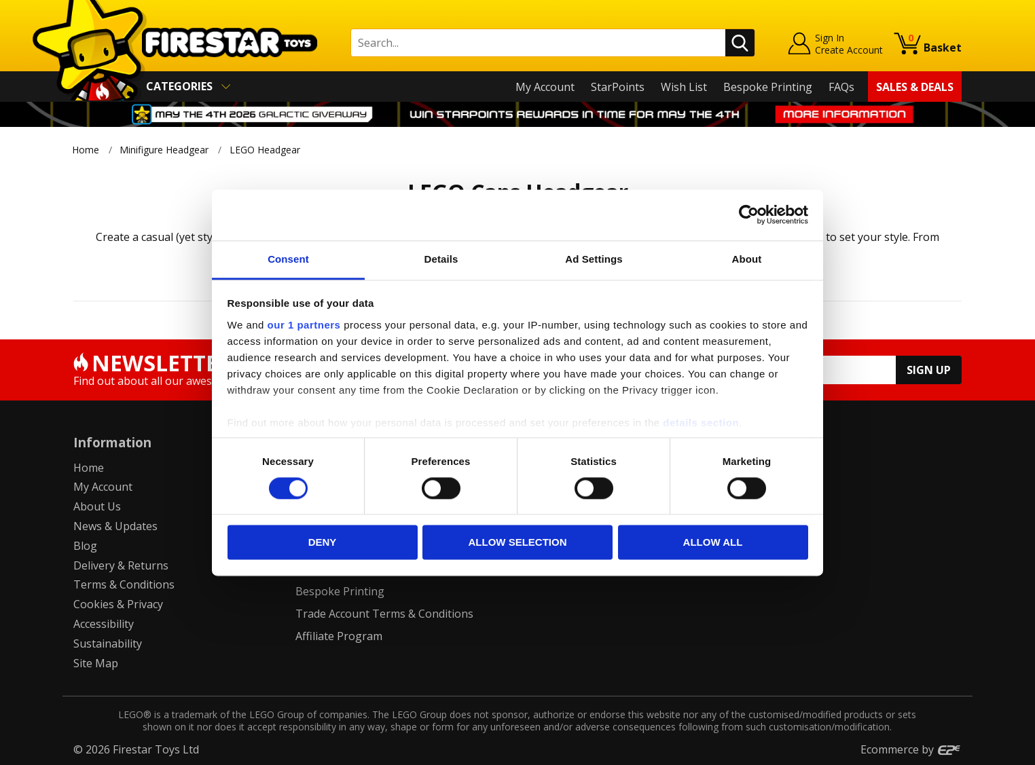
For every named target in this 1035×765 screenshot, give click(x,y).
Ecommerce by (911, 749)
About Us (97, 506)
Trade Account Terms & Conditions (384, 613)
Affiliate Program (338, 636)
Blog (85, 545)
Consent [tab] (288, 259)
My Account (545, 86)
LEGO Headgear (266, 149)
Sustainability (107, 643)
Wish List (684, 86)
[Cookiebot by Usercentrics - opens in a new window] (748, 214)
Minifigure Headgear (164, 149)
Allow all (713, 542)
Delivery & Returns (120, 565)
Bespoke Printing (767, 86)
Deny (322, 542)
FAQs (841, 86)
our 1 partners (304, 325)
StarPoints (617, 86)
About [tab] (747, 259)
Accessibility (103, 623)
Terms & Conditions (124, 584)
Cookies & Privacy (118, 604)
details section (701, 422)
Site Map (95, 663)
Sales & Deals (915, 86)
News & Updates (115, 526)
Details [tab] (441, 259)
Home (85, 149)
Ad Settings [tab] (593, 259)
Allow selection (518, 542)
